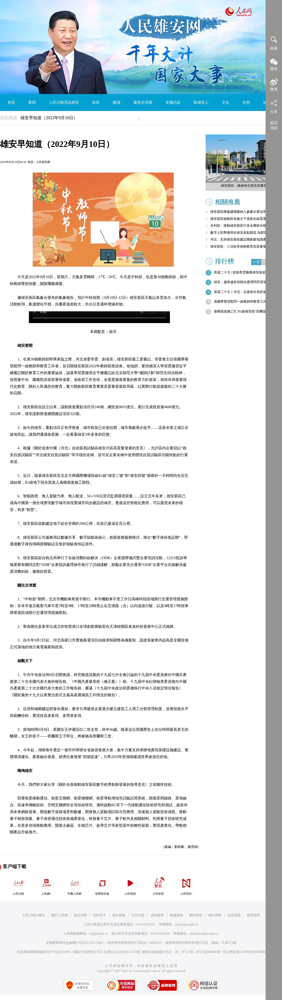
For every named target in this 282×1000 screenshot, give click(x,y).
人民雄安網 (43, 162)
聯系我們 (253, 915)
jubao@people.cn (186, 924)
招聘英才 (99, 915)
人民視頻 (130, 885)
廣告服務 (118, 915)
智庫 (129, 119)
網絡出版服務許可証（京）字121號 (167, 952)
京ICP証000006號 (208, 952)
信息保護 (234, 915)
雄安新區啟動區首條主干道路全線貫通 (238, 219)
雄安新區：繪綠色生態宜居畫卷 (244, 185)
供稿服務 (157, 915)
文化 (225, 102)
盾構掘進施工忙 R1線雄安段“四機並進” (242, 311)
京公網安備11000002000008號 (244, 952)
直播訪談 (172, 102)
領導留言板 (102, 885)
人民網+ (46, 885)
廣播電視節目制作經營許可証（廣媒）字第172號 (200, 943)
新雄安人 (201, 102)
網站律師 (214, 915)
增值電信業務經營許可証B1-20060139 (134, 943)
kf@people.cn (99, 933)
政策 (96, 102)
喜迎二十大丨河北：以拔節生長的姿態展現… (247, 292)
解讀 (116, 102)
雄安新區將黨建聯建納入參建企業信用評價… (243, 211)
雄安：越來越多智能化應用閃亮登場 (240, 282)
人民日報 (18, 885)
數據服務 (176, 915)
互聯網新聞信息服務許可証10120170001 (74, 943)
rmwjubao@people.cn (204, 933)
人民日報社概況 (33, 915)
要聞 (32, 102)
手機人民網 (74, 885)
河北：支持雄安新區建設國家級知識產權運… (243, 239)
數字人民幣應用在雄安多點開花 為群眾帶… (242, 232)
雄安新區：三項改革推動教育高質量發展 (240, 246)
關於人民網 (59, 915)
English (151, 119)
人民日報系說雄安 (64, 102)
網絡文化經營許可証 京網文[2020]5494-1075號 (106, 952)
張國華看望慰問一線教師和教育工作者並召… (247, 301)
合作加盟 (138, 915)
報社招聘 (80, 915)
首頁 (11, 102)
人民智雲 (158, 885)
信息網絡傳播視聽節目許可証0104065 (44, 952)
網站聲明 (195, 915)
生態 (246, 102)
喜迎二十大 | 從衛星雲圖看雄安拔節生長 (243, 272)
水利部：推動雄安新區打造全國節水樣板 (240, 225)
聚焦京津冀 (142, 102)
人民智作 (186, 885)
